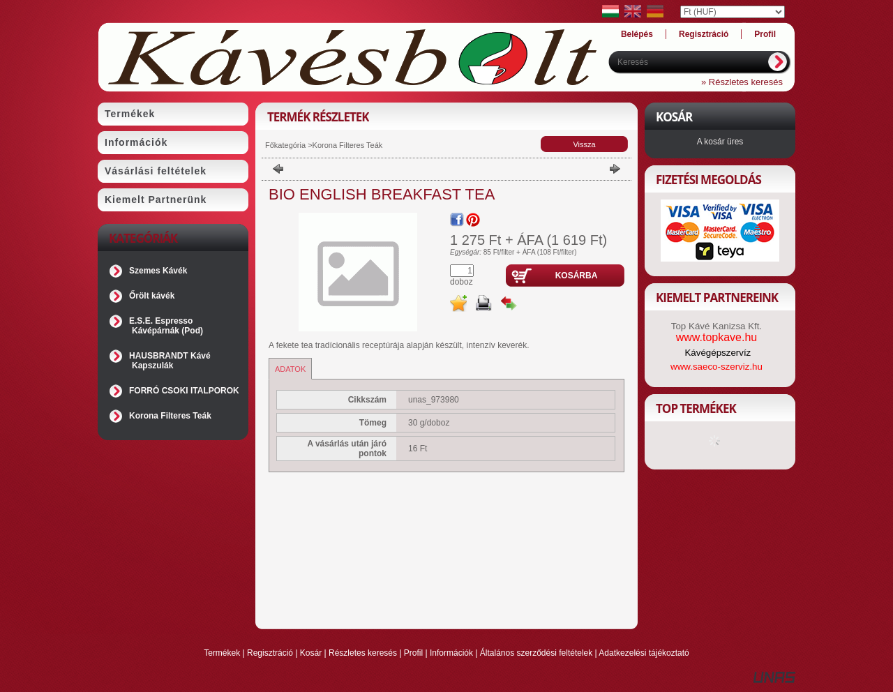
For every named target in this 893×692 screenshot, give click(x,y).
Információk (451, 653)
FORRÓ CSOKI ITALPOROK (184, 391)
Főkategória (285, 145)
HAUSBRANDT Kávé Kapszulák (170, 360)
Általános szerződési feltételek (536, 653)
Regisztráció (270, 653)
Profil (413, 653)
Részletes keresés (363, 653)
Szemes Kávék (158, 271)
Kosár (311, 653)
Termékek (222, 653)
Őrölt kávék (151, 296)
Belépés (637, 34)
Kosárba (576, 275)
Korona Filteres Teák (170, 416)
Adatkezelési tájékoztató (644, 653)
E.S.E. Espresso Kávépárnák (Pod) (166, 326)
